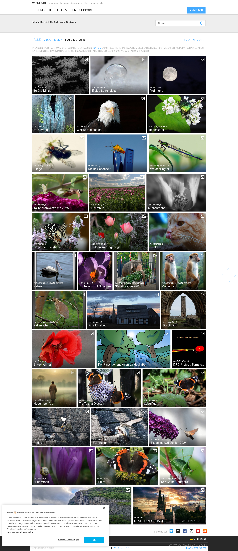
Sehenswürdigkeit (81, 51)
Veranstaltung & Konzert (135, 51)
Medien (70, 10)
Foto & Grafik (75, 39)
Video (47, 39)
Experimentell (40, 51)
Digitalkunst (129, 48)
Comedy (180, 48)
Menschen (169, 48)
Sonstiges (107, 48)
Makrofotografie (66, 48)
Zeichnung (114, 51)
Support (86, 10)
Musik (58, 39)
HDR (160, 48)
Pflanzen (37, 48)
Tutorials (54, 10)
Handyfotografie (60, 51)
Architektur (100, 51)
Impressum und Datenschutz (21, 532)
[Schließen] (103, 508)
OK (94, 540)
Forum (38, 10)
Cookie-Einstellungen (68, 540)
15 (127, 548)
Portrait (49, 48)
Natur (96, 48)
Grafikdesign (85, 48)
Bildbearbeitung (147, 48)
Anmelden (196, 10)
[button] (187, 40)
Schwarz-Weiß (195, 48)
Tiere (118, 48)
